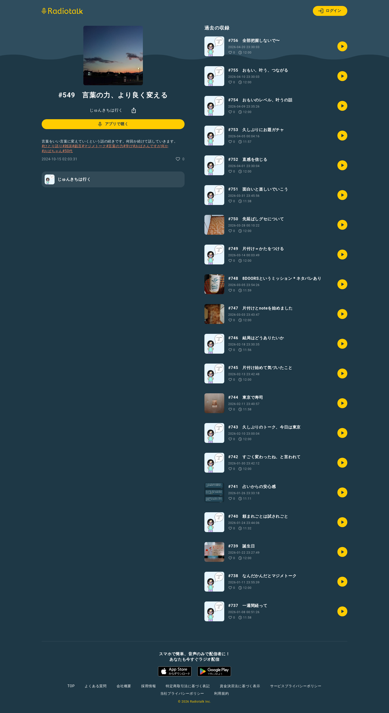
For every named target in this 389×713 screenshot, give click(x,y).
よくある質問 (96, 686)
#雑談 (67, 146)
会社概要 (124, 686)
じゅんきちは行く (106, 110)
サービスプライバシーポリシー (296, 686)
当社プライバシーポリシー (182, 693)
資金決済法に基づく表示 (240, 686)
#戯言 (77, 146)
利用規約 (221, 693)
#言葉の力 (114, 146)
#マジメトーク (94, 146)
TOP (71, 686)
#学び (128, 146)
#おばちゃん (52, 151)
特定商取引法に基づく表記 (188, 686)
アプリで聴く (113, 124)
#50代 (67, 151)
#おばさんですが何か (150, 146)
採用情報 (148, 686)
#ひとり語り (52, 146)
